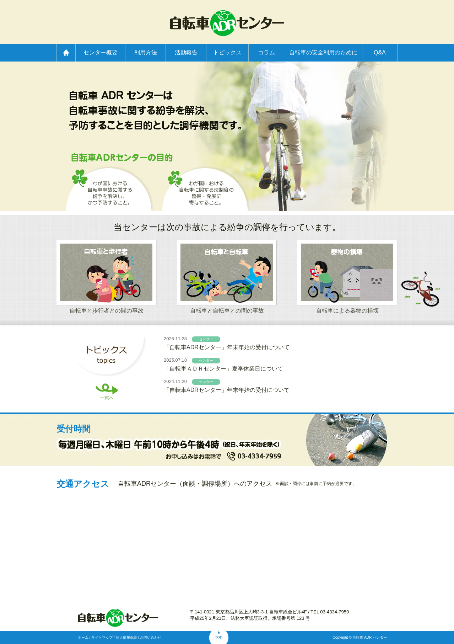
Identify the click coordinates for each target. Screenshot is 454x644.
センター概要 (100, 52)
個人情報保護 (126, 637)
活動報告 (186, 52)
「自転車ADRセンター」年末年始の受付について (227, 347)
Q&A (380, 52)
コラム (266, 52)
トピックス (227, 52)
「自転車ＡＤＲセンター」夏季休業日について (223, 369)
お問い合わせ (150, 637)
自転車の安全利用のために (323, 52)
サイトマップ (102, 637)
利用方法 (145, 52)
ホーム (83, 637)
